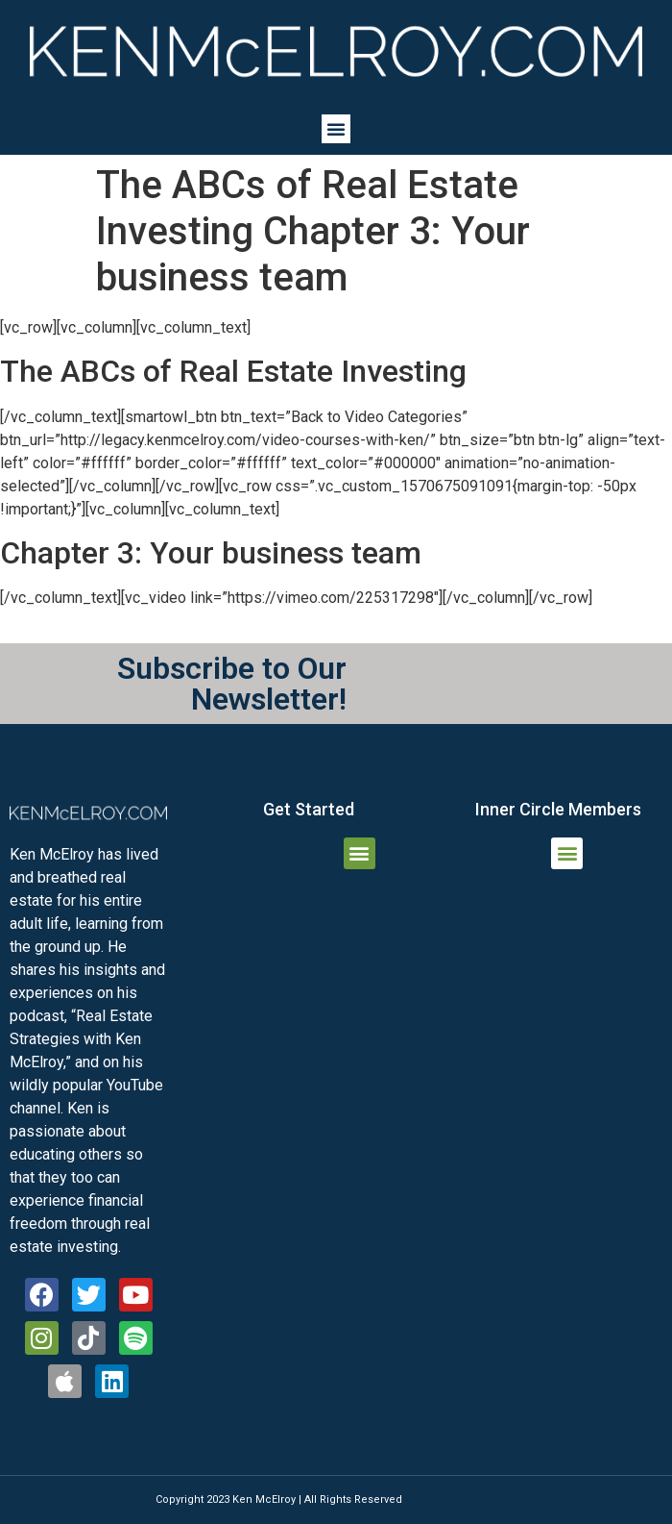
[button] (336, 128)
